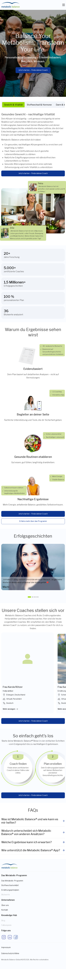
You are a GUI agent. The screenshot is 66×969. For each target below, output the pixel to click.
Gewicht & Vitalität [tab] (13, 105)
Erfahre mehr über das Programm (33, 521)
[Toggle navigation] (63, 4)
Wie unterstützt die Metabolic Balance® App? (30, 850)
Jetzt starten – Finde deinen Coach (33, 70)
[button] (29, 597)
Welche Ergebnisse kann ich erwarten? (26, 842)
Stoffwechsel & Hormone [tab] (39, 105)
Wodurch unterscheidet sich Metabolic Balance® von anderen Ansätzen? (26, 832)
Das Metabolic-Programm (12, 881)
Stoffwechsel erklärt (10, 885)
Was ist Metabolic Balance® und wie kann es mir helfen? (29, 821)
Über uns (5, 905)
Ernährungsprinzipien (10, 890)
